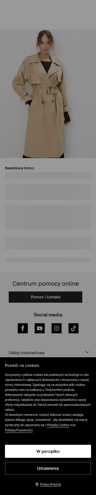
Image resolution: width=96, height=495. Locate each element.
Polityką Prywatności (19, 430)
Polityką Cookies (58, 425)
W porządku (48, 451)
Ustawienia (48, 468)
